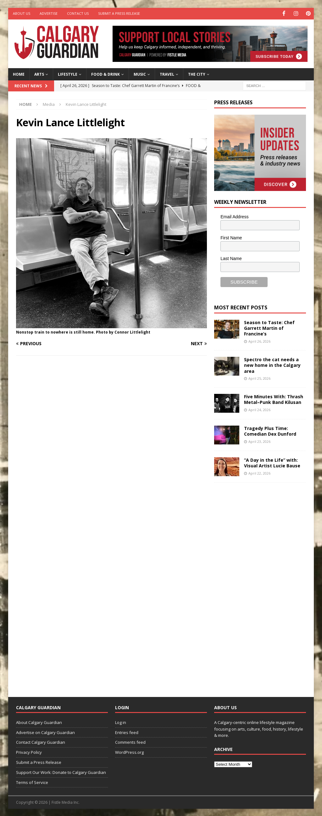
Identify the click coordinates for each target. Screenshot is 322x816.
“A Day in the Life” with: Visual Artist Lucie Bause (272, 462)
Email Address (234, 216)
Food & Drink (105, 73)
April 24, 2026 (259, 409)
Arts (39, 73)
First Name (231, 237)
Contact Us (78, 13)
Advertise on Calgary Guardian (45, 732)
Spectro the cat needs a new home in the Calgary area (272, 364)
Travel (167, 73)
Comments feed (130, 742)
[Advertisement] (261, 584)
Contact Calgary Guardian (40, 742)
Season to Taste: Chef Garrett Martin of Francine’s (269, 327)
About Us (21, 13)
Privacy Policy (29, 752)
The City (196, 73)
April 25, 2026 (259, 377)
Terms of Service (32, 782)
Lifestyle (67, 73)
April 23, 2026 (259, 440)
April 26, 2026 (259, 340)
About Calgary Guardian (39, 722)
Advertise (49, 13)
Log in (120, 722)
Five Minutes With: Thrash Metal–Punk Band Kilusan (273, 399)
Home (19, 73)
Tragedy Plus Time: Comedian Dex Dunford (270, 431)
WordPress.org (129, 752)
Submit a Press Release (119, 13)
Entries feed (126, 732)
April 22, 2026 (259, 472)
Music (140, 73)
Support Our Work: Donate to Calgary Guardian (61, 772)
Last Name (231, 258)
